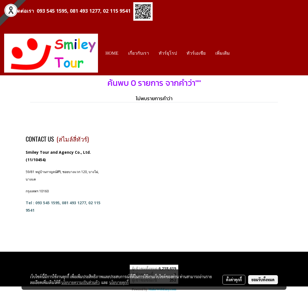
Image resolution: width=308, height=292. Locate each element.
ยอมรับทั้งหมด (263, 279)
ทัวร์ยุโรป (168, 53)
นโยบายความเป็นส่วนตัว (80, 282)
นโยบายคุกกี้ (119, 282)
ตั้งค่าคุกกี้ (234, 279)
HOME (111, 53)
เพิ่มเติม (222, 53)
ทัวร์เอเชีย (196, 53)
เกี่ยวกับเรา (138, 53)
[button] (239, 53)
